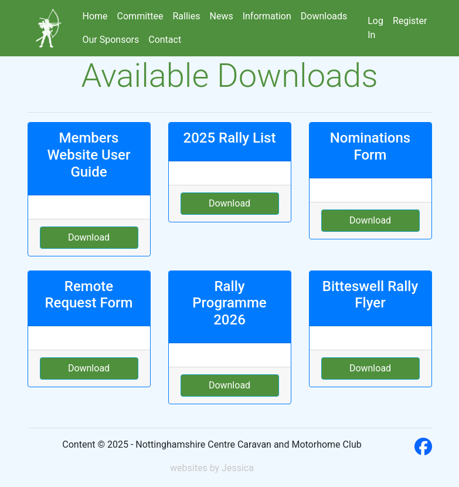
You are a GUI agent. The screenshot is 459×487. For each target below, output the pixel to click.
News (221, 16)
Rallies (186, 16)
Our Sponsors (111, 39)
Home (95, 16)
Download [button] (89, 237)
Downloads (324, 16)
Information (267, 16)
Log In (375, 27)
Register (410, 20)
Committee (140, 16)
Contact (164, 39)
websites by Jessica (212, 468)
